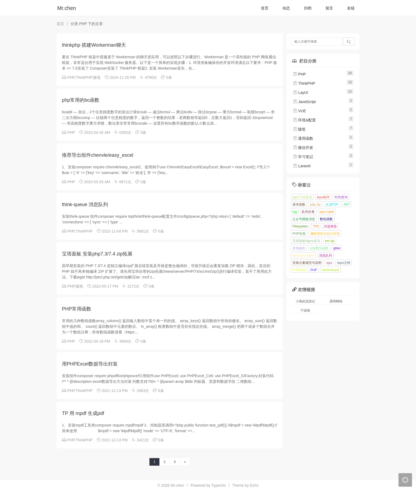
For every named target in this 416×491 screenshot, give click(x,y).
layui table (327, 212)
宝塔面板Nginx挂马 (306, 241)
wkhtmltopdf (330, 270)
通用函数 (303, 138)
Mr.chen (66, 8)
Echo (254, 485)
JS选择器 (330, 226)
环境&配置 (304, 120)
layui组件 (323, 197)
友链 (351, 8)
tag (294, 212)
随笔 (97, 77)
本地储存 (298, 248)
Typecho (218, 485)
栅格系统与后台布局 (325, 234)
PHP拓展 (299, 234)
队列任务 (308, 212)
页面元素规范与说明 (306, 263)
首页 (264, 8)
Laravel (302, 166)
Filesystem (300, 226)
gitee (336, 248)
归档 (308, 8)
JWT (346, 204)
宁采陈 (305, 310)
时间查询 (341, 197)
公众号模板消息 (303, 219)
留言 (329, 8)
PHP (71, 77)
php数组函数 (319, 248)
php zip (315, 204)
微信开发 (303, 147)
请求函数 (298, 204)
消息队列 (325, 255)
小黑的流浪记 (305, 301)
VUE (299, 111)
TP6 (316, 226)
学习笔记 (303, 157)
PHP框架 (299, 270)
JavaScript (304, 102)
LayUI (300, 92)
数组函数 (326, 219)
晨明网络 (336, 301)
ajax (329, 263)
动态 (286, 8)
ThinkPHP (84, 77)
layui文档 (343, 263)
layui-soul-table (303, 255)
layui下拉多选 (302, 197)
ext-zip (329, 241)
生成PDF (332, 204)
